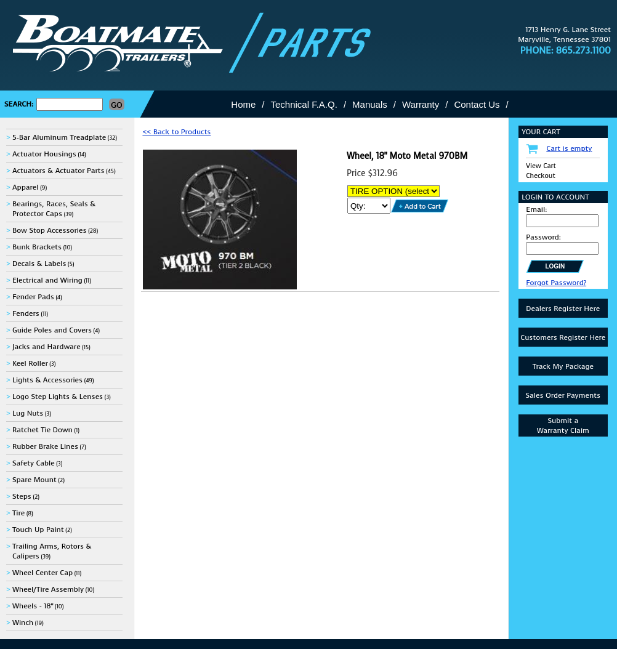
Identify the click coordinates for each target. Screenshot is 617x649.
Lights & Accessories (47, 380)
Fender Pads (33, 297)
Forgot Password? (556, 283)
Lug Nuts (27, 413)
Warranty (420, 104)
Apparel (25, 187)
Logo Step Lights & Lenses (57, 396)
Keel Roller (30, 363)
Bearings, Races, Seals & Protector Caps (53, 209)
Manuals (369, 104)
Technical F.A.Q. (304, 104)
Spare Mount (34, 480)
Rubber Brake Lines (45, 446)
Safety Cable (33, 463)
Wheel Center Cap (42, 573)
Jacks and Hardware (46, 347)
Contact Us (476, 104)
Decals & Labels (39, 263)
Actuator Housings (44, 154)
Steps (21, 496)
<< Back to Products (176, 132)
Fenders (25, 313)
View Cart (541, 166)
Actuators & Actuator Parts (58, 170)
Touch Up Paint (38, 529)
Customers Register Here (562, 337)
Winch (22, 622)
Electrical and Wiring (47, 280)
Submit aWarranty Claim (563, 425)
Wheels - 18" (32, 606)
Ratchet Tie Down (42, 430)
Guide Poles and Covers (52, 330)
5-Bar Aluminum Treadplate (59, 137)
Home (243, 104)
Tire (18, 513)
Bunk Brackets (37, 247)
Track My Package (563, 366)
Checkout (540, 175)
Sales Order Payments (562, 395)
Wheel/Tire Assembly (48, 589)
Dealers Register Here (563, 308)
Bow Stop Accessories (49, 230)
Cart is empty (569, 148)
